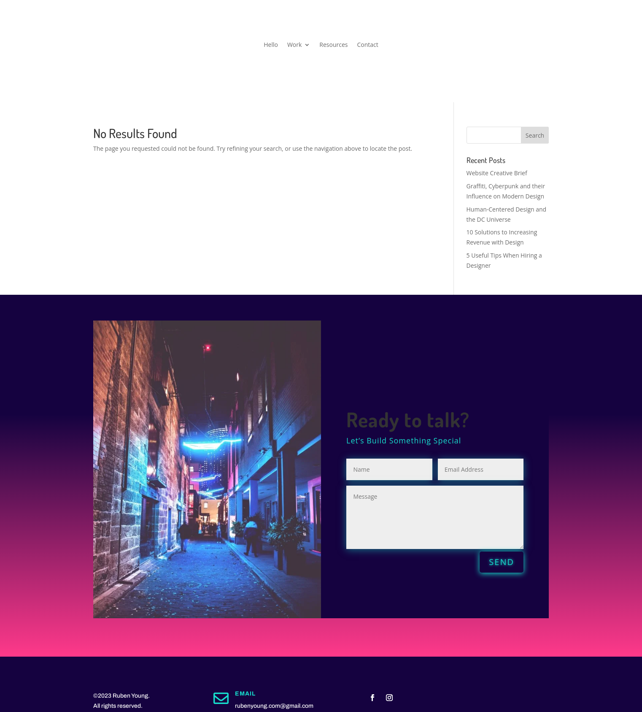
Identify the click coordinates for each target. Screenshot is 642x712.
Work (294, 45)
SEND (501, 562)
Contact (367, 45)
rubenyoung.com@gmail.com (274, 706)
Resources (333, 45)
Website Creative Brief (497, 173)
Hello (271, 45)
